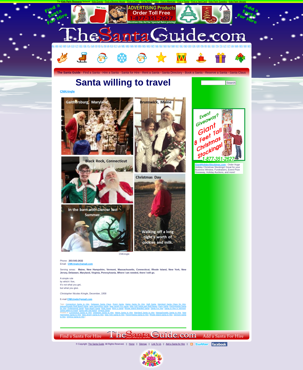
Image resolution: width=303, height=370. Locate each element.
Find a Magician (167, 1)
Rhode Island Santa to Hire (161, 315)
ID (99, 46)
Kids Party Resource (71, 1)
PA (202, 46)
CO (72, 46)
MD (127, 46)
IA (108, 46)
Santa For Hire (157, 308)
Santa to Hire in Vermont (175, 308)
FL (88, 46)
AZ (60, 46)
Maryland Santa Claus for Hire (172, 304)
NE (156, 46)
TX (221, 46)
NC (181, 46)
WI (245, 46)
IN (105, 46)
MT (152, 46)
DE (84, 46)
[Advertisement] (218, 97)
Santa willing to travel (69, 310)
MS (144, 46)
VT (228, 46)
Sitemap (143, 344)
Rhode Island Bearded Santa (137, 308)
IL (102, 46)
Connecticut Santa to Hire (77, 304)
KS (111, 46)
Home (132, 344)
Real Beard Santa (92, 308)
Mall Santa (151, 304)
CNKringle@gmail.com (80, 264)
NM (173, 46)
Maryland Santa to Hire (144, 313)
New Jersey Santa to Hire (93, 315)
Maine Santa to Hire (124, 313)
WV (241, 46)
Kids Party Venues (237, 1)
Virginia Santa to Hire (76, 317)
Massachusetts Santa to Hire (168, 313)
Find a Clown (133, 1)
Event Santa (118, 304)
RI (206, 46)
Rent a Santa (117, 308)
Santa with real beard (88, 310)
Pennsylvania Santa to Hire (137, 315)
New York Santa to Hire (114, 315)
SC (209, 46)
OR (198, 46)
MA (132, 46)
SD (213, 46)
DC (80, 46)
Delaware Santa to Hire (103, 313)
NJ (169, 46)
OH (189, 46)
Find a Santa (183, 1)
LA (119, 46)
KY (115, 46)
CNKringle (67, 91)
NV (161, 46)
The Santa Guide (96, 344)
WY (249, 46)
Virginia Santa (104, 310)
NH (165, 46)
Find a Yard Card (199, 1)
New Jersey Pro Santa (119, 306)
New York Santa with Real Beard (143, 306)
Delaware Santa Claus (101, 304)
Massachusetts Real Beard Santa (74, 306)
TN (217, 46)
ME (123, 46)
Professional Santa (76, 308)
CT (76, 46)
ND (185, 46)
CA (68, 46)
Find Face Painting (150, 1)
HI (96, 46)
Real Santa (106, 308)
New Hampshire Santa (98, 306)
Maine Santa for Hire (135, 304)
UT (225, 46)
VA (232, 46)
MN (140, 46)
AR (64, 46)
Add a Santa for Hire (175, 344)
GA (92, 46)
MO (148, 46)
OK (193, 46)
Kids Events (97, 1)
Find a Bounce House (115, 1)
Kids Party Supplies (218, 1)
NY (177, 46)
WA (236, 46)
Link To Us (156, 344)
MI (136, 46)
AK (57, 46)
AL (53, 46)
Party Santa (163, 306)
